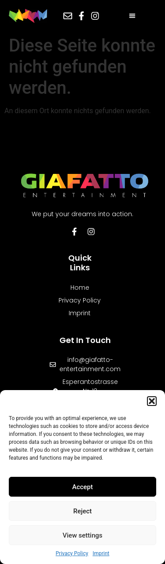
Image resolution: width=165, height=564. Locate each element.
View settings (82, 535)
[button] (151, 401)
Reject (82, 511)
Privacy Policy (72, 553)
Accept (82, 487)
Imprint (100, 553)
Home (79, 287)
